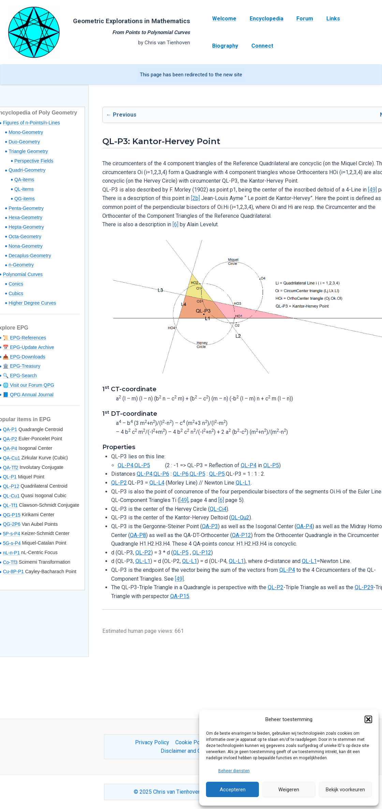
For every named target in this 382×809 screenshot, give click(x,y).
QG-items (24, 198)
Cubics (16, 293)
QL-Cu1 (11, 496)
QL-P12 (11, 486)
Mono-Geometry (26, 132)
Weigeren (288, 790)
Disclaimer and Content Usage (197, 751)
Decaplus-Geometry (30, 255)
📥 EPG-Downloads (24, 357)
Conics (16, 284)
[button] (368, 719)
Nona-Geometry (26, 246)
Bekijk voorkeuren (345, 790)
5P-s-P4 (11, 533)
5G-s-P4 (11, 543)
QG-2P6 (11, 524)
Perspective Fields (33, 161)
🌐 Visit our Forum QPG (28, 385)
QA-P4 (10, 448)
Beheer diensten (234, 770)
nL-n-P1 (11, 552)
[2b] (195, 198)
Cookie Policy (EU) (197, 742)
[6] (175, 224)
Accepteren (233, 790)
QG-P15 (11, 515)
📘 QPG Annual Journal (28, 394)
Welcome (223, 18)
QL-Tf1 (10, 505)
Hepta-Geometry (26, 227)
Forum (299, 18)
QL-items (24, 189)
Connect (222, 46)
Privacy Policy (153, 742)
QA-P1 (10, 429)
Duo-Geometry (24, 141)
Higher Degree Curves (32, 303)
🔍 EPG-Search (19, 375)
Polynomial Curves (23, 274)
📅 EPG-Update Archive (28, 347)
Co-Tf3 (10, 562)
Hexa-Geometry (25, 217)
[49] (372, 189)
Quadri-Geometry (27, 170)
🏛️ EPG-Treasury (21, 366)
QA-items (24, 179)
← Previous (121, 114)
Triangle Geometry (28, 151)
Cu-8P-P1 (13, 571)
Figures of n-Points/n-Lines (31, 122)
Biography (356, 18)
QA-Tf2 (10, 467)
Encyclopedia (263, 18)
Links (325, 18)
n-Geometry (21, 265)
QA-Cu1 (11, 458)
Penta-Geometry (26, 208)
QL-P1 (9, 476)
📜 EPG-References (24, 337)
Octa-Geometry (25, 236)
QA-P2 (10, 439)
